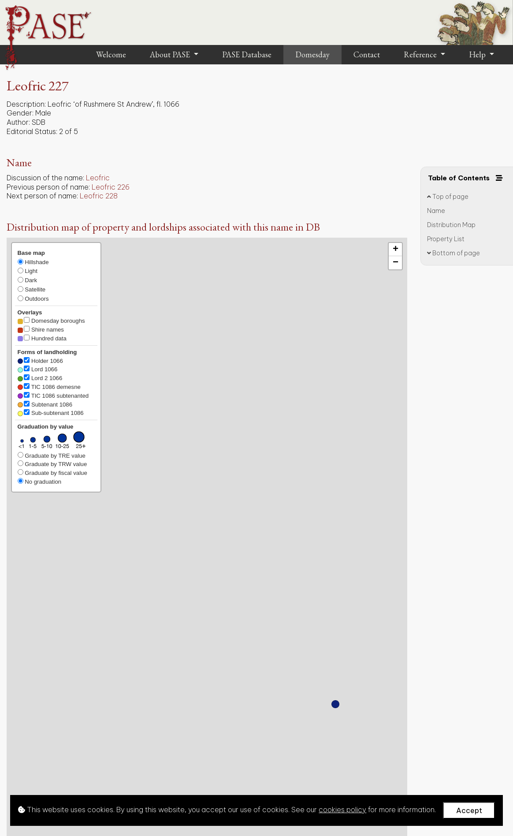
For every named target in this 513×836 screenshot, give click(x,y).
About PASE (171, 54)
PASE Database (246, 54)
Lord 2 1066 (40, 377)
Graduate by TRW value (52, 463)
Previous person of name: (48, 187)
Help (478, 54)
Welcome (111, 54)
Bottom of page (453, 253)
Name (436, 211)
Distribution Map (451, 225)
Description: (26, 104)
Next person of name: (42, 195)
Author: (18, 122)
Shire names (41, 329)
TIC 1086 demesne (49, 386)
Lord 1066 (38, 369)
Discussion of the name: (45, 177)
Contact (366, 54)
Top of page (447, 197)
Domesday (312, 54)
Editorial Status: (32, 131)
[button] (335, 704)
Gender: (20, 112)
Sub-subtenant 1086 (51, 412)
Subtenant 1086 (45, 404)
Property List (446, 239)
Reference (421, 54)
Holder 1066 (40, 360)
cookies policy (342, 809)
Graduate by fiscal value (52, 472)
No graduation (40, 481)
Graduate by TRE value (52, 455)
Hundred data (42, 338)
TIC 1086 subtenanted (53, 395)
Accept (469, 810)
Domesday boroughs (51, 320)
